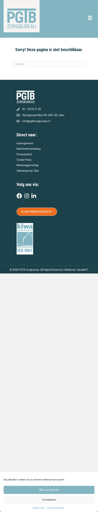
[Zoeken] (49, 64)
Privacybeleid (24, 154)
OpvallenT (82, 269)
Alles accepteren (49, 489)
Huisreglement (25, 143)
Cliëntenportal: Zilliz (28, 170)
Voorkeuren (49, 499)
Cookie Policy (38, 507)
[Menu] (89, 17)
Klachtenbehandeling (29, 148)
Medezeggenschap (28, 165)
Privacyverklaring (55, 507)
